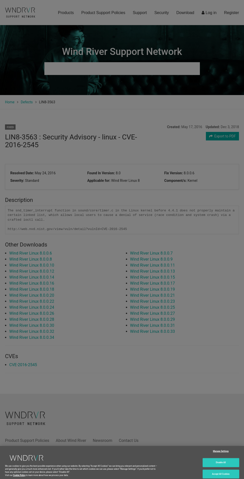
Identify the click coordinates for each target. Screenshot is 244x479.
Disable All (221, 467)
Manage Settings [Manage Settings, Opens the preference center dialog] (221, 456)
